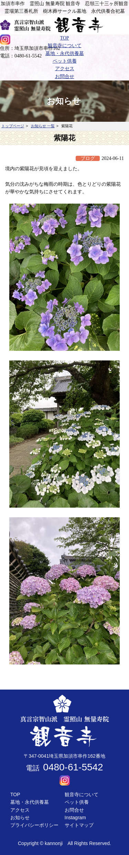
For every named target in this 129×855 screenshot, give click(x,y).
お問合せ (74, 810)
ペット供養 (77, 802)
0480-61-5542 (73, 767)
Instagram (75, 817)
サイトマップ (79, 825)
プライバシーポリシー (34, 825)
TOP (15, 794)
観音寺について (81, 794)
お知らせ (20, 817)
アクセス (20, 810)
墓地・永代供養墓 (29, 802)
